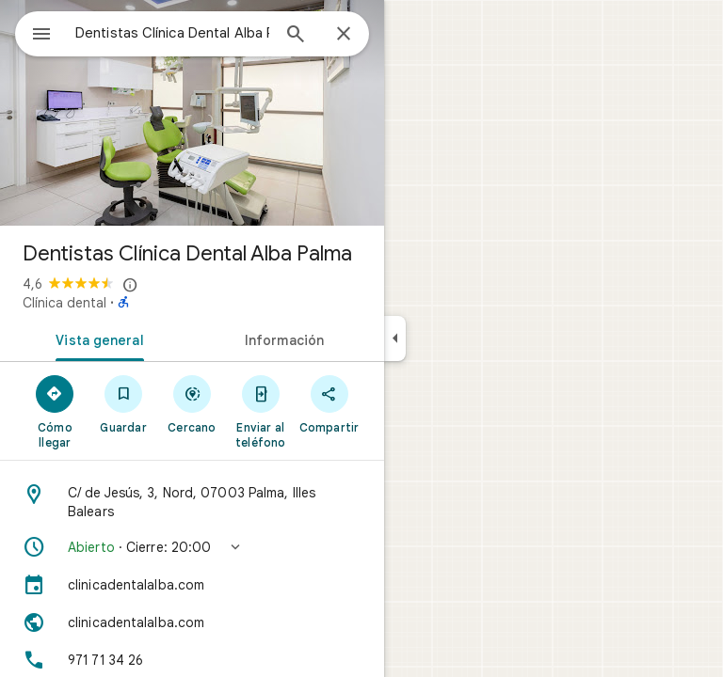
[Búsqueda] (295, 35)
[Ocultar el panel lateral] (395, 338)
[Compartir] (329, 403)
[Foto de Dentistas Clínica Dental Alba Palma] (192, 113)
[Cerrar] (343, 34)
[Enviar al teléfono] (260, 410)
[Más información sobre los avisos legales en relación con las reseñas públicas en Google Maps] (131, 285)
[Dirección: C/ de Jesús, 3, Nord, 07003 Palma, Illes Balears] (192, 502)
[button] (192, 547)
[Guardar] (123, 403)
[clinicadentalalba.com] (192, 585)
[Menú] (41, 35)
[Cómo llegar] (55, 410)
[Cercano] (192, 403)
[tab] (96, 338)
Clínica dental (64, 302)
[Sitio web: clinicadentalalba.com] (192, 622)
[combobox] (172, 33)
